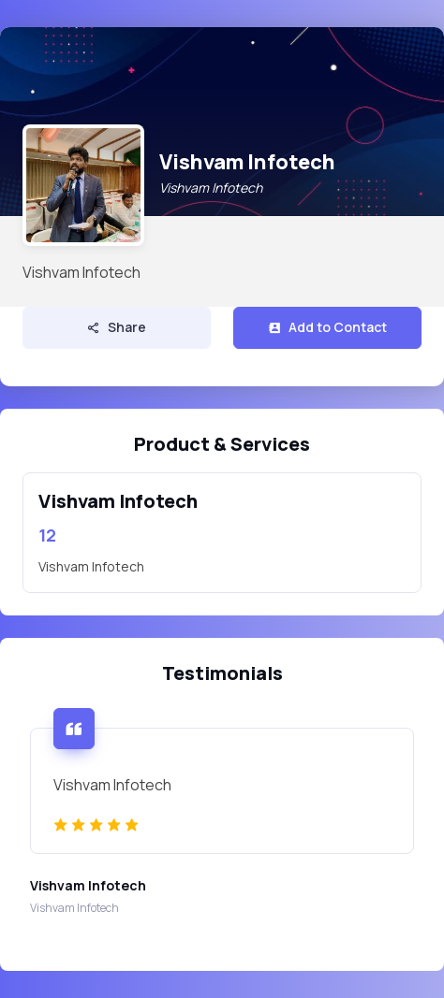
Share (116, 327)
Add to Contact (327, 327)
